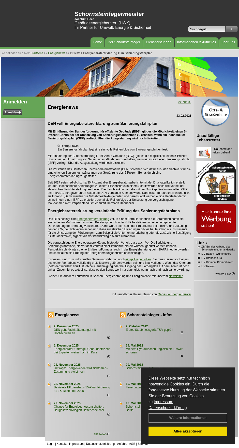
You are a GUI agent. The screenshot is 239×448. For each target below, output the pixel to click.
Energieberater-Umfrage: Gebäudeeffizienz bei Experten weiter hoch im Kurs (82, 350)
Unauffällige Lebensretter (208, 137)
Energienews (67, 315)
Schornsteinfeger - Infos (149, 315)
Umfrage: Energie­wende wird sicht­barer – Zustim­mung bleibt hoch (81, 369)
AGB (132, 444)
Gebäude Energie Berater (174, 294)
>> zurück (184, 102)
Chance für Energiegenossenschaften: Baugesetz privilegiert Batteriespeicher (79, 408)
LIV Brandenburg (211, 257)
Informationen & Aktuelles (196, 42)
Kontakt (62, 444)
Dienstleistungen (158, 42)
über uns (228, 42)
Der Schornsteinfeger (124, 42)
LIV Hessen (208, 266)
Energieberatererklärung (93, 219)
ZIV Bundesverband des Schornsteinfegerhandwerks (218, 248)
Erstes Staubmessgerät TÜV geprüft (149, 330)
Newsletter (175, 276)
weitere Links (225, 273)
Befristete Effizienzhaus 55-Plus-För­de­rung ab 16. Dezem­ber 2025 (82, 389)
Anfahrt (122, 444)
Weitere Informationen (188, 418)
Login (50, 444)
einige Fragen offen (138, 259)
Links (201, 243)
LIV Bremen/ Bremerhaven (217, 262)
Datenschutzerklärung (168, 408)
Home (97, 42)
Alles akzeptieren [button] (187, 431)
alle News (102, 434)
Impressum (163, 402)
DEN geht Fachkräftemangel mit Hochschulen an (75, 331)
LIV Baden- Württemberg (216, 253)
